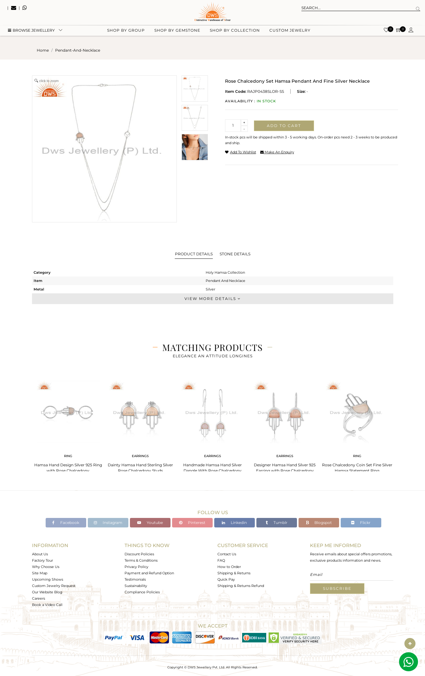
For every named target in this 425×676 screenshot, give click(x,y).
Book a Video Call (47, 605)
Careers (38, 598)
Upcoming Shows (47, 579)
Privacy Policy (136, 566)
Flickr (360, 522)
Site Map (39, 573)
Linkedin (234, 522)
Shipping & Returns (233, 573)
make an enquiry (277, 152)
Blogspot (319, 522)
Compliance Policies (142, 592)
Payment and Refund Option (149, 573)
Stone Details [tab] (235, 254)
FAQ (221, 560)
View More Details (212, 298)
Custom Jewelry (290, 31)
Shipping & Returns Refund (240, 586)
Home (43, 50)
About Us (40, 554)
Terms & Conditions (141, 560)
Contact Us (226, 554)
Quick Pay (226, 579)
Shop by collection (235, 31)
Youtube (150, 522)
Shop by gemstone (177, 31)
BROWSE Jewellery (31, 31)
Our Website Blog (47, 592)
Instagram (108, 522)
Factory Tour (42, 560)
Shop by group (126, 31)
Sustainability (136, 586)
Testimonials (135, 579)
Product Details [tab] (194, 254)
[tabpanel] (68, 425)
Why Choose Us (45, 566)
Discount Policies (139, 554)
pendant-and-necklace (77, 50)
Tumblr (276, 522)
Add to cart (284, 125)
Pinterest (192, 522)
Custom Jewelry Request (53, 586)
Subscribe (337, 588)
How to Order (229, 566)
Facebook (65, 522)
